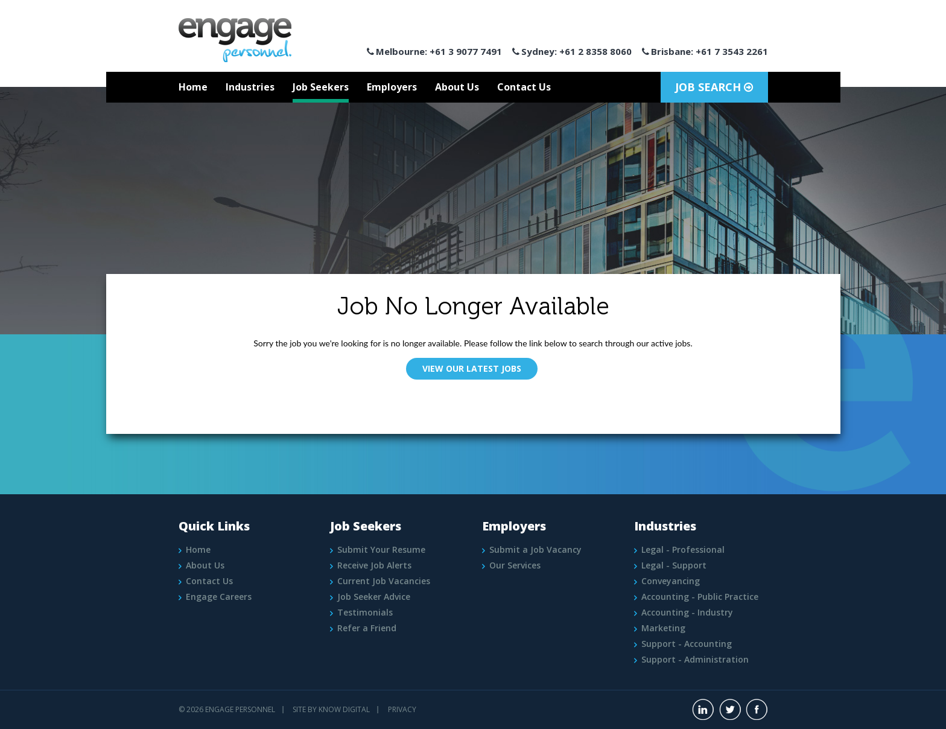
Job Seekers (321, 87)
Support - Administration (695, 659)
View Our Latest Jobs (471, 368)
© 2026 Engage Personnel (227, 709)
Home (193, 87)
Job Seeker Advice (373, 596)
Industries (250, 87)
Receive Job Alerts (374, 565)
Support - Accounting (686, 643)
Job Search (714, 87)
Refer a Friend (366, 628)
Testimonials (365, 612)
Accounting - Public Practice (699, 596)
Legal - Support (673, 565)
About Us (457, 87)
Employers (392, 87)
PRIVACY (402, 709)
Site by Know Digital (331, 709)
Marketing (663, 628)
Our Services (515, 565)
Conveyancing (670, 581)
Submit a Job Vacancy (535, 549)
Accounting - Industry (687, 612)
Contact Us (524, 87)
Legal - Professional (683, 549)
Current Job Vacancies (383, 581)
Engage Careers (219, 596)
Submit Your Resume (381, 549)
